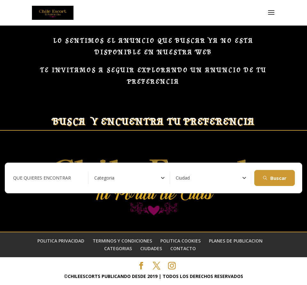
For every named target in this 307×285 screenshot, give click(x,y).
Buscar (275, 178)
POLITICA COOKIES (180, 241)
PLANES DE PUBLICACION (236, 241)
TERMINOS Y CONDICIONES (122, 241)
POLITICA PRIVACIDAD (60, 241)
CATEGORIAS (118, 248)
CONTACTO (183, 248)
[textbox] (104, 178)
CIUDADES (151, 248)
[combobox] (129, 178)
